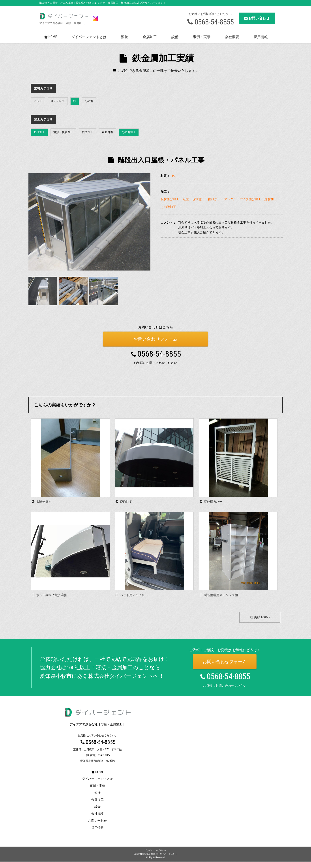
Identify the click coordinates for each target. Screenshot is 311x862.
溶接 (124, 37)
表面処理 (107, 132)
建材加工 (270, 199)
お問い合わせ (257, 18)
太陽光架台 (44, 501)
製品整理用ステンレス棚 (221, 595)
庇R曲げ (125, 501)
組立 (186, 199)
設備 (174, 37)
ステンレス (58, 101)
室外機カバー (213, 501)
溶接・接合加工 (63, 132)
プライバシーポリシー (155, 851)
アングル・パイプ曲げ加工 (242, 199)
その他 (88, 101)
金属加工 (150, 37)
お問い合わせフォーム (155, 339)
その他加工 (129, 132)
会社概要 (232, 37)
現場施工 (198, 199)
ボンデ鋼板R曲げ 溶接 (51, 595)
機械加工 (87, 132)
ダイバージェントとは (89, 37)
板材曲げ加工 (170, 199)
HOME (50, 37)
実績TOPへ (259, 617)
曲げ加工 (39, 132)
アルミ (38, 101)
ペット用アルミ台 (132, 595)
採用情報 (261, 37)
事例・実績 (201, 37)
